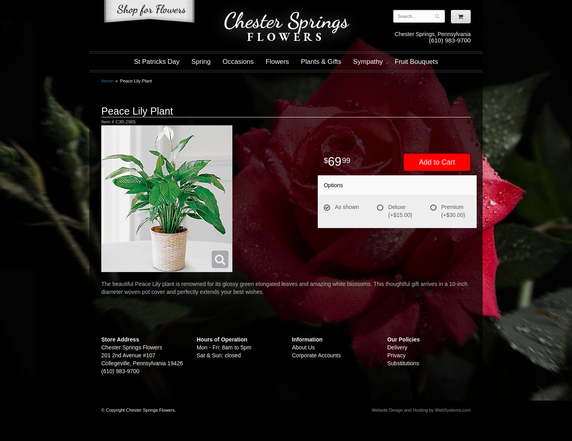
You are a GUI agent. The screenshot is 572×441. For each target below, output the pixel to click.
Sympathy (368, 61)
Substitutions (403, 363)
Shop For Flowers (149, 13)
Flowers (277, 61)
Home (107, 81)
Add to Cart (437, 162)
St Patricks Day (157, 61)
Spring (201, 61)
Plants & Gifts (321, 61)
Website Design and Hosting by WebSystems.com (421, 410)
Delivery (397, 347)
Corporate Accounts (316, 355)
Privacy (396, 355)
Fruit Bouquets (416, 61)
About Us (303, 347)
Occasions (237, 61)
